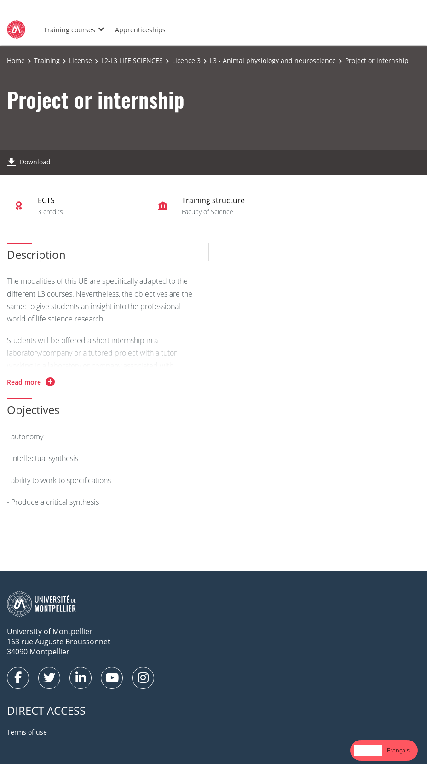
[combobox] (368, 750)
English (368, 750)
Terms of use (27, 732)
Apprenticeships (140, 29)
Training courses (69, 29)
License (80, 60)
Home (16, 60)
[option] (398, 750)
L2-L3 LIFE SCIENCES (132, 60)
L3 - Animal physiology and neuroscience (273, 60)
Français (398, 750)
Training (47, 60)
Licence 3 (186, 60)
